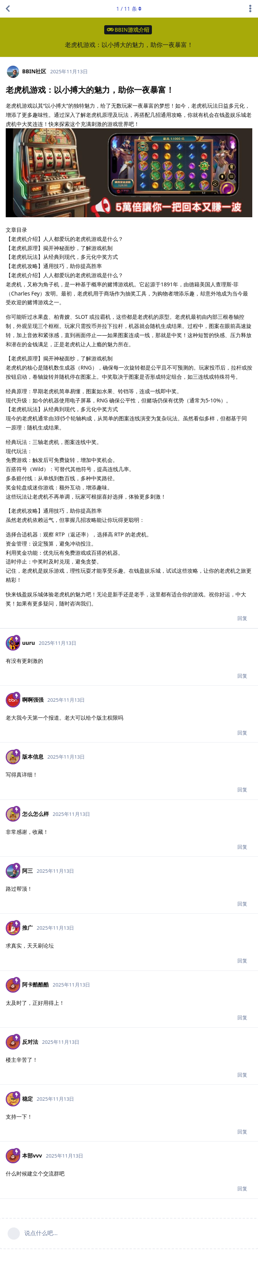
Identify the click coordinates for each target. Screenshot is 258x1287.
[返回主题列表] (7, 9)
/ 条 (129, 8)
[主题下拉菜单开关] (250, 9)
